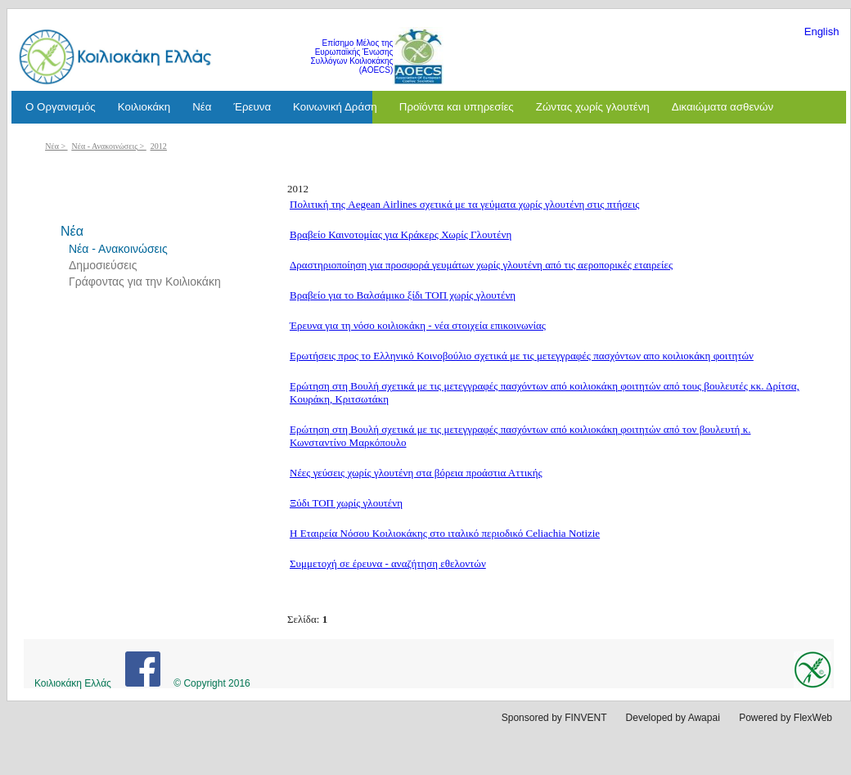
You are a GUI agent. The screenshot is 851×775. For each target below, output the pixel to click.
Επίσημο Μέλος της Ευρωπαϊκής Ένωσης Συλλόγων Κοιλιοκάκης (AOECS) (352, 56)
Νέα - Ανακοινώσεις (105, 146)
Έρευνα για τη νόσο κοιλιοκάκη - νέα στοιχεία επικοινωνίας (418, 325)
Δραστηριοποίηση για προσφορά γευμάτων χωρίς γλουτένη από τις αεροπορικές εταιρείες (481, 265)
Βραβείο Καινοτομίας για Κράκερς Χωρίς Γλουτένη (400, 234)
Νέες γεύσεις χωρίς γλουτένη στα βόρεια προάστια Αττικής (416, 472)
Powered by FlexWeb (785, 717)
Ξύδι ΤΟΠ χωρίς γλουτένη (346, 503)
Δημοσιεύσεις (103, 265)
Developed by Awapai (673, 717)
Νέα (52, 146)
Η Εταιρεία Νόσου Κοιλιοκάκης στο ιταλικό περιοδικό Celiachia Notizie (445, 533)
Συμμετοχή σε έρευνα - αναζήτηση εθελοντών (388, 563)
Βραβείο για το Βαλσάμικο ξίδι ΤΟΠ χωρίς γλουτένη (403, 295)
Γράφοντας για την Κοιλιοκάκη (145, 281)
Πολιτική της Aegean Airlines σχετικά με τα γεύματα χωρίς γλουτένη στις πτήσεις (464, 204)
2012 (159, 146)
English (822, 31)
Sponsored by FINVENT (554, 717)
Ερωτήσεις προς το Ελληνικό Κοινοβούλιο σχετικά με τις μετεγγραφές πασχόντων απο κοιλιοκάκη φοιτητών (522, 355)
